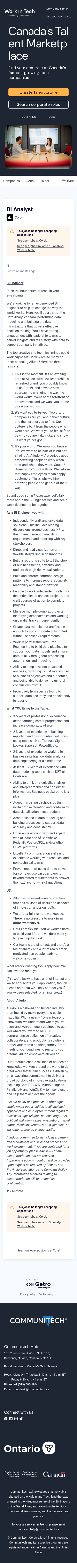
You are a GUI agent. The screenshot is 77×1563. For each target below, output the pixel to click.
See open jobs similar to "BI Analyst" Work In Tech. (40, 248)
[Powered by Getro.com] (38, 1284)
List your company (58, 16)
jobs (30, 181)
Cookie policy (46, 1294)
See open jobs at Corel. (32, 240)
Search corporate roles (38, 104)
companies (11, 181)
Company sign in (57, 8)
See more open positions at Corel (38, 1250)
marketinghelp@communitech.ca (38, 1529)
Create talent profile (39, 92)
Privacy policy (27, 1294)
